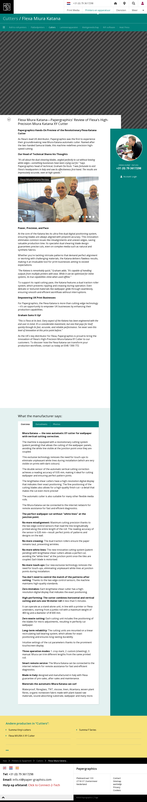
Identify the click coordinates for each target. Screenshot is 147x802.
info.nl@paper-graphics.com (32, 780)
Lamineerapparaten (69, 27)
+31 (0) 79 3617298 (83, 3)
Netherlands (11, 768)
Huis (5, 760)
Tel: (5, 774)
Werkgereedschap (90, 27)
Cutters (10, 18)
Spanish (17, 768)
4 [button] (90, 217)
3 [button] (87, 217)
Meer (135, 10)
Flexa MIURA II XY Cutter (22, 735)
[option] (73, 80)
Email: (7, 780)
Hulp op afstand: (15, 785)
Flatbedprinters (38, 27)
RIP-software (109, 27)
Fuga (96, 797)
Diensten (121, 10)
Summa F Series (87, 729)
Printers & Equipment (22, 760)
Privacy (116, 787)
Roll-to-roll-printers (18, 27)
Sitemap (117, 781)
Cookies (117, 790)
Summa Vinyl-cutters (20, 729)
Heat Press (124, 27)
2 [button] (83, 217)
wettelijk (117, 784)
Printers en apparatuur (97, 10)
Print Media (73, 10)
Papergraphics (27, 7)
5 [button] (93, 217)
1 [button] (80, 217)
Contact (117, 778)
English (4, 768)
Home (115, 3)
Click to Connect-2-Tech (44, 785)
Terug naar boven (3, 797)
